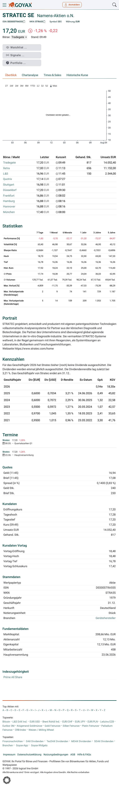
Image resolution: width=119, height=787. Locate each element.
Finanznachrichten (12, 741)
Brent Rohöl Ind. (51, 721)
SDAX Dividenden (103, 741)
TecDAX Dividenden (57, 741)
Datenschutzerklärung (29, 754)
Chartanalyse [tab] (30, 75)
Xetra (6, 168)
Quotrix (7, 179)
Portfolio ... (16, 63)
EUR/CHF (67, 721)
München (9, 212)
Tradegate (9, 162)
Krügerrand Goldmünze (29, 725)
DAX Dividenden (35, 741)
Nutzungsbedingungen (56, 754)
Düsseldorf (9, 190)
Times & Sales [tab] (52, 75)
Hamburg (9, 201)
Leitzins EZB (107, 721)
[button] (7, 780)
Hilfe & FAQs (84, 754)
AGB (72, 754)
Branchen (7, 745)
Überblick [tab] (11, 75)
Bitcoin (6, 721)
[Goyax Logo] (20, 4)
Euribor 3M (8, 725)
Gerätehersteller (106, 618)
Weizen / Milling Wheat (41, 730)
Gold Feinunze (52, 725)
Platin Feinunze (90, 725)
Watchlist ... (16, 47)
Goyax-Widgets (39, 745)
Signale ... (15, 55)
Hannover (9, 206)
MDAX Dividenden (81, 741)
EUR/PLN (93, 721)
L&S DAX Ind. (20, 721)
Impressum (9, 754)
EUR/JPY (80, 721)
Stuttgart (8, 184)
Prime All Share (12, 677)
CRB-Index (20, 730)
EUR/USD (35, 721)
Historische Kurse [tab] (77, 75)
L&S (5, 173)
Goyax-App (22, 745)
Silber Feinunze (71, 725)
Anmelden (72, 4)
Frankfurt (8, 195)
